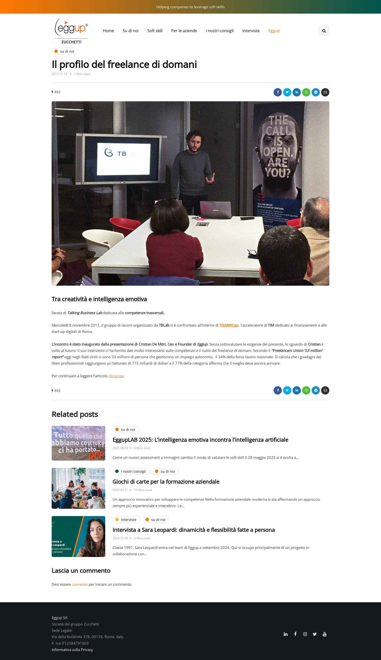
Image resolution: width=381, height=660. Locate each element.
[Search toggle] (324, 30)
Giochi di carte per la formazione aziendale (166, 481)
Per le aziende (184, 30)
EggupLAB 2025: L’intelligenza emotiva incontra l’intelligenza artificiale (200, 439)
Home (108, 30)
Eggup (274, 30)
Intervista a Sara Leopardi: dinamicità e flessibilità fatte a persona (194, 529)
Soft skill (154, 30)
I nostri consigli (220, 30)
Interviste (251, 30)
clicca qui (116, 375)
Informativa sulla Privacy (72, 649)
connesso (80, 584)
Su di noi (131, 30)
